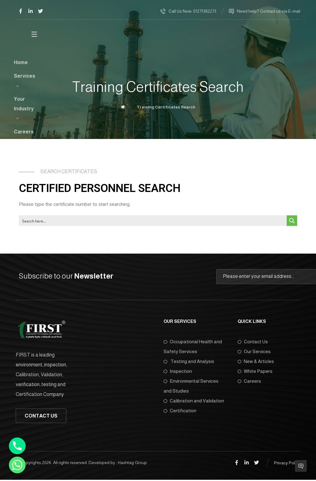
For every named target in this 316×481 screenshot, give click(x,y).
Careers (249, 382)
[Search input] (153, 221)
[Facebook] (21, 11)
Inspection (178, 372)
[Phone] (17, 446)
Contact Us (253, 342)
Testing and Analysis (189, 362)
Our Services (254, 352)
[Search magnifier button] (292, 221)
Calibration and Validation (194, 402)
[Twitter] (40, 11)
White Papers (255, 372)
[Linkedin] (30, 11)
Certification (180, 411)
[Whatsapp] (17, 465)
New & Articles (256, 362)
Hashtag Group (132, 463)
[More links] (271, 37)
